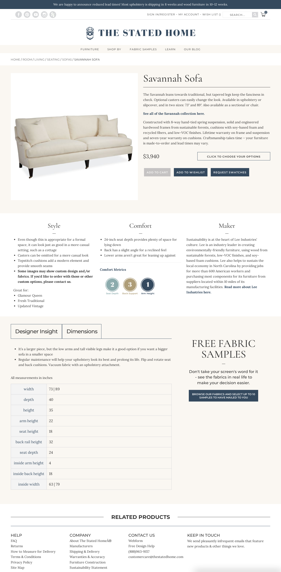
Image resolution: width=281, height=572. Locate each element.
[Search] (255, 14)
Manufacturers (81, 547)
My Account (188, 14)
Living (39, 59)
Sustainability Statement (88, 569)
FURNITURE (89, 49)
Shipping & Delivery (85, 553)
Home (15, 59)
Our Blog (193, 49)
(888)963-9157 (139, 553)
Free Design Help (141, 547)
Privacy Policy (21, 563)
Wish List (211, 14)
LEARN (171, 49)
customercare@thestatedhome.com (155, 558)
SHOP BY (114, 49)
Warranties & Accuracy (87, 558)
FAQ (14, 542)
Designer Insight (38, 331)
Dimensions (86, 331)
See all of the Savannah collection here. (174, 114)
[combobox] (237, 14)
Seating (53, 59)
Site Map (17, 569)
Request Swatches (230, 172)
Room (27, 59)
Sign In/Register (161, 14)
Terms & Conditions (26, 558)
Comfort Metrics (113, 270)
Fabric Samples (143, 49)
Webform (135, 542)
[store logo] (140, 33)
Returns (17, 547)
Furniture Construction (88, 563)
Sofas (67, 59)
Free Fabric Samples (223, 370)
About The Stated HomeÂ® (91, 542)
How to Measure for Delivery (33, 553)
